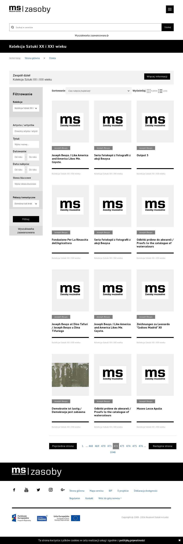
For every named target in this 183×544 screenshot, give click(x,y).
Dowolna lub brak (26, 203)
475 (134, 446)
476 (141, 446)
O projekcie (123, 490)
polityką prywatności (132, 540)
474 (128, 446)
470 (103, 446)
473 (122, 446)
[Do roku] (33, 157)
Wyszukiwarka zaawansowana (91, 35)
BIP (110, 490)
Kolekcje (18, 101)
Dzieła (52, 58)
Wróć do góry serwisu (110, 498)
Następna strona (162, 446)
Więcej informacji (157, 76)
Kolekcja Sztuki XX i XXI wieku (26, 109)
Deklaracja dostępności (145, 490)
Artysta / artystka (23, 125)
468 (91, 446)
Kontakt (89, 498)
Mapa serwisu (96, 490)
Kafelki (152, 91)
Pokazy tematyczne (24, 197)
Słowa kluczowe (22, 177)
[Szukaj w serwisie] (85, 27)
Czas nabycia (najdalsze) (99, 90)
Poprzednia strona (63, 446)
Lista (162, 91)
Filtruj (26, 219)
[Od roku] (19, 157)
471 (109, 446)
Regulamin (75, 498)
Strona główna (32, 58)
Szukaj (167, 27)
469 (97, 446)
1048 (113, 452)
